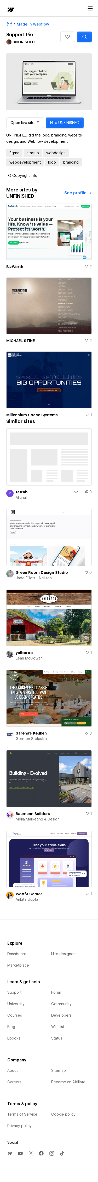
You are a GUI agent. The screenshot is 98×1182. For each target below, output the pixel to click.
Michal (21, 497)
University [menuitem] (16, 1004)
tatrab (22, 492)
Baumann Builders (33, 814)
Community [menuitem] (61, 1004)
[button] (67, 37)
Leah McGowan (29, 658)
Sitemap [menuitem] (58, 1070)
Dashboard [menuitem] (16, 954)
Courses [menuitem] (14, 1015)
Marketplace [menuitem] (18, 965)
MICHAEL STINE (20, 341)
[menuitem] (10, 1153)
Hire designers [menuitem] (64, 954)
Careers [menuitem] (14, 1082)
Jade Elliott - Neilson (34, 578)
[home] (10, 10)
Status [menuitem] (56, 1038)
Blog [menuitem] (11, 1027)
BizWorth (14, 267)
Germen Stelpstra (31, 739)
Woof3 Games (29, 894)
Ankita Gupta (27, 899)
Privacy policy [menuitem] (19, 1126)
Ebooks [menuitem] (13, 1038)
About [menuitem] (12, 1070)
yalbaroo (24, 653)
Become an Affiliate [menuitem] (68, 1082)
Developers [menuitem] (61, 1015)
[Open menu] (90, 8)
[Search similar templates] (84, 37)
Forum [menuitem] (56, 992)
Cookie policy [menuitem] (63, 1114)
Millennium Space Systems (32, 415)
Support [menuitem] (14, 992)
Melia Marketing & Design (38, 819)
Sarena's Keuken (31, 733)
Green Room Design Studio (42, 572)
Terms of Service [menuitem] (22, 1114)
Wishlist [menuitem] (57, 1027)
